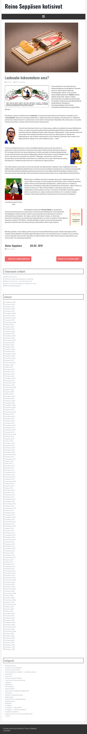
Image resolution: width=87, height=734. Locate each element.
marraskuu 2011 (10, 557)
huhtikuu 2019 (10, 422)
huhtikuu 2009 (10, 583)
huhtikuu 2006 (10, 639)
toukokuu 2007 (10, 617)
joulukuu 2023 (9, 319)
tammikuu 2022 (10, 357)
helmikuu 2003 (10, 644)
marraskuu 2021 (10, 362)
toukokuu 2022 (10, 348)
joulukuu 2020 (9, 384)
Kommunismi (9, 686)
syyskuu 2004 (9, 642)
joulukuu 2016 (9, 478)
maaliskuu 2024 (10, 312)
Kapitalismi (8, 684)
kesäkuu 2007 (9, 615)
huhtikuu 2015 (10, 514)
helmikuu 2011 (10, 568)
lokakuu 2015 (9, 509)
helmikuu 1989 (10, 648)
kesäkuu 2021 (9, 371)
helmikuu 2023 (10, 337)
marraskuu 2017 (10, 458)
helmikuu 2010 (10, 575)
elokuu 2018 (9, 440)
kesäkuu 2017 (9, 467)
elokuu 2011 (9, 561)
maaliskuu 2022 (10, 353)
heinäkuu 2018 (10, 442)
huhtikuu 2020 (10, 402)
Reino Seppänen (20, 82)
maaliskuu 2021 (10, 377)
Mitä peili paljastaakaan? (13, 285)
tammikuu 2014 (10, 539)
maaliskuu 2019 (10, 424)
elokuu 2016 (9, 487)
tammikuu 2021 (10, 382)
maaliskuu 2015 (10, 516)
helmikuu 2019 (10, 427)
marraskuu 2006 (10, 630)
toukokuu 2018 (10, 447)
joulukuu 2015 (9, 505)
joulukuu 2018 (9, 431)
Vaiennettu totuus (11, 276)
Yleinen (7, 715)
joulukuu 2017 (9, 456)
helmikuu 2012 (10, 554)
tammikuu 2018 (10, 454)
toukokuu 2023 (10, 330)
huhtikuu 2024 (10, 310)
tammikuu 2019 (10, 429)
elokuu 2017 (9, 462)
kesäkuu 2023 (9, 328)
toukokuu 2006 (10, 637)
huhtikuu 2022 (10, 350)
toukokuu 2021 (10, 373)
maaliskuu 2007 (10, 621)
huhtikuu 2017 (10, 469)
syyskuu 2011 (9, 559)
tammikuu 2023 (10, 339)
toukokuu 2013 (10, 543)
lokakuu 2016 (9, 483)
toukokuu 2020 (10, 400)
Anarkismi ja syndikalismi (13, 667)
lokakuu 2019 (9, 413)
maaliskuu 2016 (10, 498)
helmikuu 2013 (10, 550)
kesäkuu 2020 (9, 398)
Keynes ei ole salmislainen (69, 259)
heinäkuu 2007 (10, 613)
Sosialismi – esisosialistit (13, 707)
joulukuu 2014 (9, 523)
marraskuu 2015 (10, 507)
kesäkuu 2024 (9, 306)
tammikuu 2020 (10, 407)
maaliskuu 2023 (10, 335)
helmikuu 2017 (10, 474)
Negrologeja (9, 696)
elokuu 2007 (9, 610)
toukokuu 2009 (10, 581)
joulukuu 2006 (9, 628)
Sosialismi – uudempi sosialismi (15, 709)
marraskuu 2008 (10, 592)
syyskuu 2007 (9, 608)
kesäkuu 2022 (9, 346)
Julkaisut (8, 681)
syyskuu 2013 (9, 541)
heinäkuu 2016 (10, 489)
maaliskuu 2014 (10, 534)
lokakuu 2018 (9, 436)
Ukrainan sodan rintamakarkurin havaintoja (19, 278)
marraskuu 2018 (10, 433)
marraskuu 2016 (10, 480)
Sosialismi (8, 704)
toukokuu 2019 (10, 420)
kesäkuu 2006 (9, 635)
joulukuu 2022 (9, 342)
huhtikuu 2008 (10, 597)
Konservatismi (10, 688)
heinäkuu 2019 (10, 416)
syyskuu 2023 (9, 326)
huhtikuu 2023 (10, 333)
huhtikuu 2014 (10, 532)
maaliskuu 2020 (10, 404)
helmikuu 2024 (10, 315)
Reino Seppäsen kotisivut (33, 6)
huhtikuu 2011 (10, 563)
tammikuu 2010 (10, 577)
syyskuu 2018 (9, 438)
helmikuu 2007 (10, 624)
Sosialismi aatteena (11, 711)
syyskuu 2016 (9, 485)
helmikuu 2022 (10, 355)
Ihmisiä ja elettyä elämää (13, 677)
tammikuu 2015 (10, 521)
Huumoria (8, 675)
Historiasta (8, 673)
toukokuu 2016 (10, 494)
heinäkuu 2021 (10, 368)
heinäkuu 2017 (10, 465)
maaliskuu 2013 (10, 548)
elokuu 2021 (9, 366)
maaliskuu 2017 (10, 471)
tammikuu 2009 (10, 588)
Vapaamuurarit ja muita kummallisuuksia (18, 713)
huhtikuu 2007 (10, 619)
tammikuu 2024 (10, 317)
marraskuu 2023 (10, 321)
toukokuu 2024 (10, 308)
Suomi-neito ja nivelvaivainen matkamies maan (20, 283)
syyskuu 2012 (9, 552)
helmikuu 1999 (10, 646)
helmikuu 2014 (10, 536)
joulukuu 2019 (9, 409)
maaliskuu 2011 (10, 566)
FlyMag (32, 728)
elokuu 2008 (9, 595)
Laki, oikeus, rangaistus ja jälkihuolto (17, 690)
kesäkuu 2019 (9, 418)
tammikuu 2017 (10, 476)
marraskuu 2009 (10, 579)
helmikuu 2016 (10, 501)
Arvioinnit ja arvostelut (12, 669)
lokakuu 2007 (9, 606)
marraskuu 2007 (10, 604)
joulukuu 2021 (9, 359)
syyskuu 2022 (9, 344)
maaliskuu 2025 (10, 301)
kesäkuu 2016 (9, 492)
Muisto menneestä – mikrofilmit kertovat (18, 280)
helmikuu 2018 (10, 451)
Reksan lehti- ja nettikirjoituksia (15, 698)
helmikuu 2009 (10, 586)
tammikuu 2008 (10, 599)
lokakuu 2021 (9, 364)
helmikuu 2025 (10, 303)
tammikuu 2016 (10, 503)
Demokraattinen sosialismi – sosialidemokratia (20, 671)
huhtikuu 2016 (10, 496)
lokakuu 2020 (9, 389)
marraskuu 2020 (10, 386)
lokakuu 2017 (9, 460)
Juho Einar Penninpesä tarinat (15, 679)
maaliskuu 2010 (10, 572)
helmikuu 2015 (10, 518)
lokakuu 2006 (9, 633)
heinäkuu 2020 (10, 395)
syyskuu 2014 (9, 530)
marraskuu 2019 (10, 411)
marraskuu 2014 (10, 525)
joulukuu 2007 (9, 601)
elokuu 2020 (9, 393)
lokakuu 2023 (9, 324)
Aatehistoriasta (10, 665)
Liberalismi (8, 692)
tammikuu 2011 (10, 570)
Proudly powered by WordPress (13, 728)
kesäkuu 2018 (9, 445)
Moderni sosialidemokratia (14, 694)
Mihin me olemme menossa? (18, 259)
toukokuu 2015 (10, 512)
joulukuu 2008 (9, 590)
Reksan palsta (10, 249)
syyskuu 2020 (9, 391)
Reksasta (8, 702)
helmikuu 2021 (10, 380)
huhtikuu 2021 (10, 375)
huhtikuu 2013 (10, 545)
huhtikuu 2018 (10, 449)
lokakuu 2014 (9, 527)
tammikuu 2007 (10, 626)
